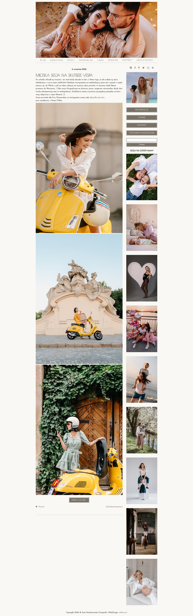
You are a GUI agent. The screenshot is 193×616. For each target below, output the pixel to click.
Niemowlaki (86, 60)
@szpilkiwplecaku (97, 98)
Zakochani (56, 60)
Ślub (43, 60)
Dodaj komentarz (115, 507)
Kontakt (141, 125)
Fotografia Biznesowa (141, 133)
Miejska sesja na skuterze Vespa (65, 75)
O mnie (141, 117)
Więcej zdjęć (80, 501)
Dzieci (71, 60)
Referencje (141, 110)
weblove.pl (123, 613)
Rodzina (113, 60)
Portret (127, 60)
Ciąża (100, 60)
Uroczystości (144, 60)
